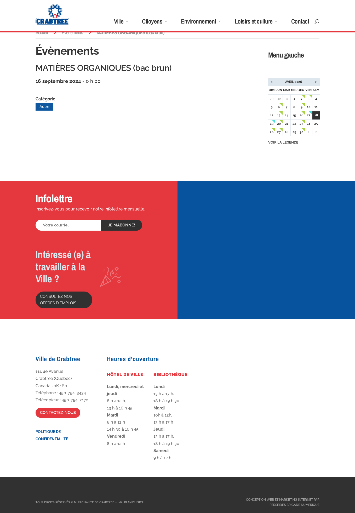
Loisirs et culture (254, 22)
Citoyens (152, 22)
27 (279, 132)
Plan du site (134, 502)
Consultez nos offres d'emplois (58, 300)
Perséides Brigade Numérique (294, 505)
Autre (44, 106)
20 (279, 124)
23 (301, 124)
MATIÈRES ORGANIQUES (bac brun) (103, 68)
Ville (119, 22)
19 (271, 124)
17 (308, 115)
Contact (300, 22)
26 (271, 132)
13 (278, 115)
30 (279, 98)
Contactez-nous (58, 412)
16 (301, 115)
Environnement (198, 22)
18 (316, 115)
